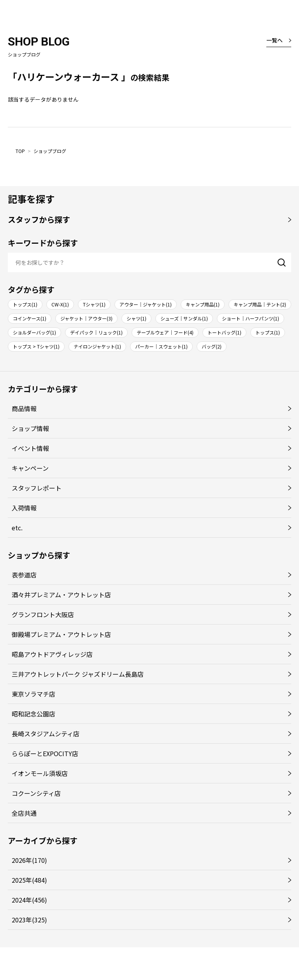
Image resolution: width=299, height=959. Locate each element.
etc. (17, 527)
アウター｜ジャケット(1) (146, 304)
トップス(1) (25, 304)
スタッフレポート (37, 488)
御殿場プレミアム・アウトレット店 (61, 634)
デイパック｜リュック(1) (96, 332)
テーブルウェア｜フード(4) (165, 332)
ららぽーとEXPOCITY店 (45, 753)
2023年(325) (29, 919)
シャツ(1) (136, 318)
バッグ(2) (212, 346)
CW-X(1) (60, 304)
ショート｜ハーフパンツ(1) (250, 318)
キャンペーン (30, 468)
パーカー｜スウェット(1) (161, 346)
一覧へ (274, 40)
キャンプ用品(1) (203, 304)
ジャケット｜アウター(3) (86, 318)
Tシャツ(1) (94, 304)
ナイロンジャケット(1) (97, 346)
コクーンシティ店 (36, 793)
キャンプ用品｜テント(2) (260, 304)
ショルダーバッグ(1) (34, 332)
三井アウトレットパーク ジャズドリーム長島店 (78, 674)
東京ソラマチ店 (33, 694)
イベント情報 (30, 448)
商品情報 (24, 408)
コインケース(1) (29, 318)
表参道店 (24, 574)
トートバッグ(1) (224, 332)
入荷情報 (24, 507)
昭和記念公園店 (33, 713)
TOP (20, 151)
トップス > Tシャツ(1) (36, 346)
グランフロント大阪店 (43, 614)
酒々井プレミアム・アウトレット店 (61, 594)
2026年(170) (29, 860)
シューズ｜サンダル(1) (184, 318)
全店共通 (24, 813)
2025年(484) (29, 880)
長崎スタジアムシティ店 (45, 733)
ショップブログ (49, 151)
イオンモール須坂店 (40, 773)
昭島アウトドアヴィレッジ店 (52, 654)
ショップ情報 (30, 428)
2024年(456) (29, 899)
